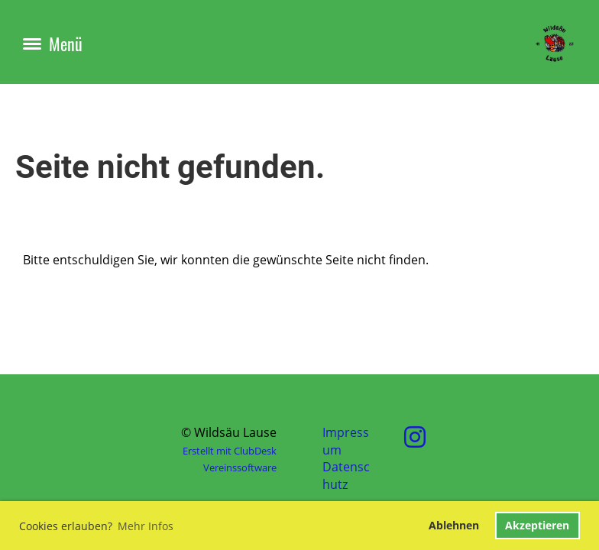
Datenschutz (346, 475)
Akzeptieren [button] (537, 525)
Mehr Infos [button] (145, 526)
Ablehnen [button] (454, 525)
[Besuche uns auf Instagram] (415, 436)
